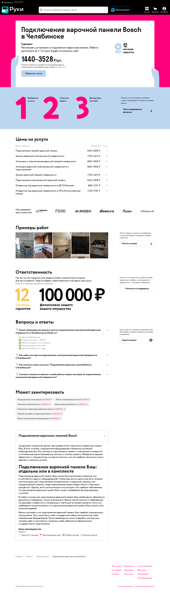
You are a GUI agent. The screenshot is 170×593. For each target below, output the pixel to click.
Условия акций (144, 578)
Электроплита (42, 556)
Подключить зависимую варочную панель (35, 409)
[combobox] (73, 10)
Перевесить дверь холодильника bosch (34, 413)
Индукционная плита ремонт (29, 399)
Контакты (128, 574)
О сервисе (117, 570)
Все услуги (117, 566)
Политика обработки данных (144, 586)
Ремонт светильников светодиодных (32, 418)
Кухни (29, 556)
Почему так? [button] (60, 67)
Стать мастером (145, 566)
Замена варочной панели (65, 404)
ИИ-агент (142, 570)
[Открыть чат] (120, 10)
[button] (12, 2)
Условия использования (125, 586)
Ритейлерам (143, 574)
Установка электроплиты (27, 404)
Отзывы (115, 574)
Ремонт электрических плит (68, 399)
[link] (34, 400)
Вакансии (128, 570)
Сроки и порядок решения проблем (34, 283)
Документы (129, 566)
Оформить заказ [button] (33, 73)
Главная (19, 556)
